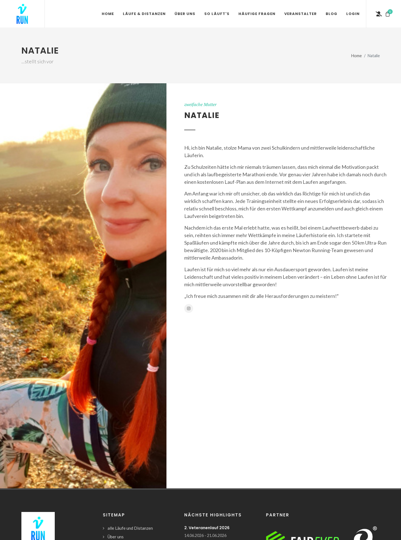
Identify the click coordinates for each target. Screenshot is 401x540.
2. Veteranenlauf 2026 (207, 528)
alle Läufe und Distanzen (130, 528)
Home (356, 55)
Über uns (116, 536)
